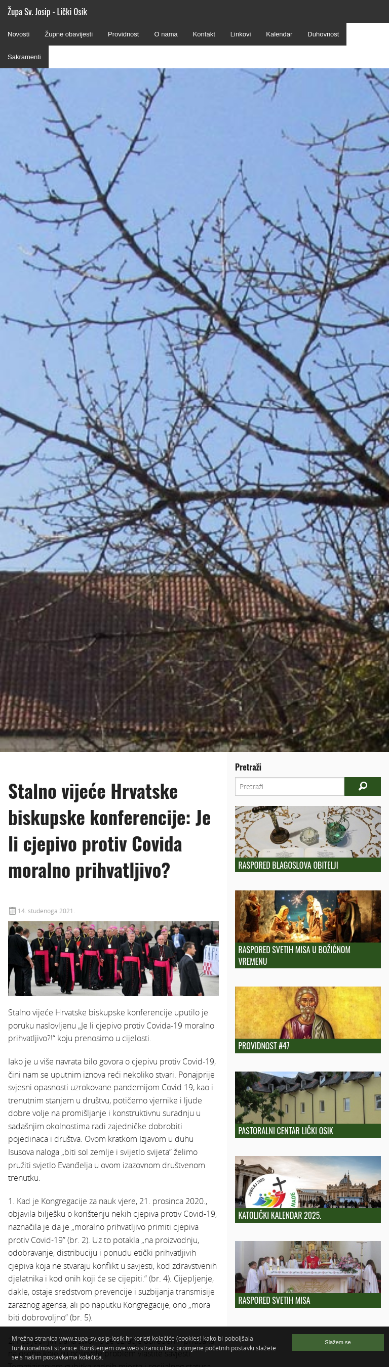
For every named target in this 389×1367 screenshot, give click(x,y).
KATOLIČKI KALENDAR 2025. (279, 1215)
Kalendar (279, 34)
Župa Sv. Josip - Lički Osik (47, 11)
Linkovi (240, 34)
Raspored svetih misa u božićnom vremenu (294, 955)
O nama (165, 34)
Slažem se (338, 1342)
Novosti (18, 34)
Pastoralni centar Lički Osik (285, 1131)
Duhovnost (323, 34)
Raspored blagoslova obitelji (288, 865)
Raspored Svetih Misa (274, 1300)
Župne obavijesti (69, 34)
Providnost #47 (263, 1046)
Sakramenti (24, 57)
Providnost (123, 34)
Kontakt (204, 34)
